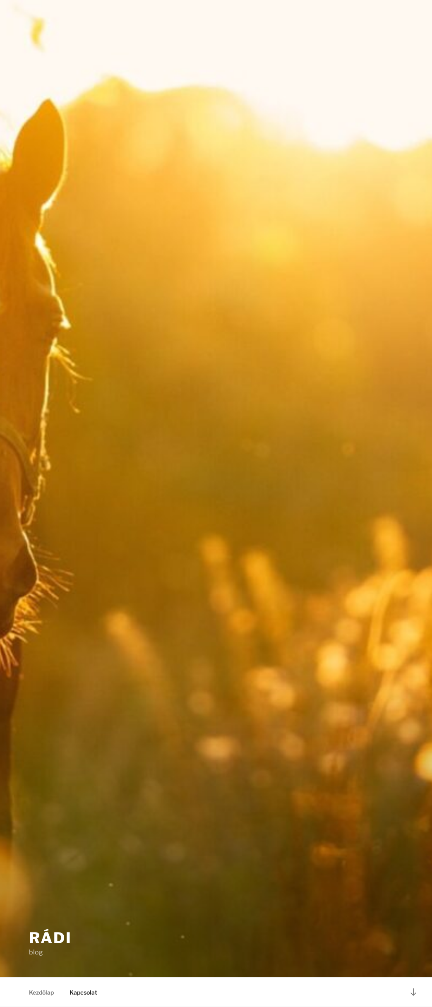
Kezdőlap (41, 992)
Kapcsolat (83, 992)
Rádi (50, 938)
